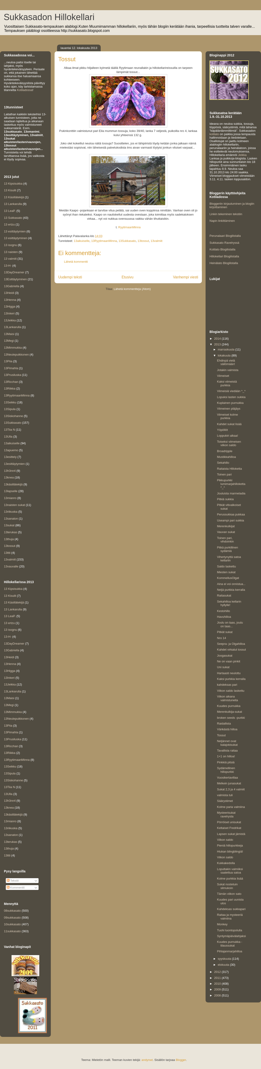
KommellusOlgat (228, 578)
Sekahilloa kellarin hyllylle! (229, 603)
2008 (218, 995)
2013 (218, 344)
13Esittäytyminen (15, 279)
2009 (218, 989)
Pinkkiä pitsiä (225, 762)
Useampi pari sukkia (230, 520)
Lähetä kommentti (76, 261)
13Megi (9, 340)
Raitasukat (224, 595)
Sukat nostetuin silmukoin (227, 886)
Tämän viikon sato (229, 893)
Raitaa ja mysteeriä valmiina (230, 916)
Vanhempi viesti (185, 277)
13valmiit (156, 241)
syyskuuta (225, 958)
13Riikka (9, 388)
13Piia (8, 361)
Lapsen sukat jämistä (231, 834)
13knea (9, 477)
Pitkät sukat (224, 632)
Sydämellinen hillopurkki (226, 770)
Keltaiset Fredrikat (229, 828)
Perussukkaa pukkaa (231, 514)
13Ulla (8, 436)
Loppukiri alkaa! (227, 435)
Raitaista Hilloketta (229, 468)
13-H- (8, 265)
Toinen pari (224, 474)
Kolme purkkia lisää (230, 878)
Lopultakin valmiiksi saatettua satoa (230, 870)
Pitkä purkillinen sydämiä (227, 549)
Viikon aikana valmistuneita (227, 698)
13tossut (143, 241)
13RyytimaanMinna (104, 241)
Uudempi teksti (70, 277)
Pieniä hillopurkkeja (230, 845)
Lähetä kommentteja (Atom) (132, 289)
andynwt (147, 1060)
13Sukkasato (127, 241)
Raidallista (224, 723)
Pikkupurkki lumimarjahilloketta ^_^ (231, 483)
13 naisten (11, 252)
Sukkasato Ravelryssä (224, 242)
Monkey (222, 924)
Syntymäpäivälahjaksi (231, 936)
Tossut (221, 735)
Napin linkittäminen (222, 220)
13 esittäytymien (15, 231)
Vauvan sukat (226, 532)
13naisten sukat (14, 505)
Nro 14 (221, 638)
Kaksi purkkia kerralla (231, 679)
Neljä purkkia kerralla (231, 589)
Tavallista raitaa (227, 750)
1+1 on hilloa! (226, 756)
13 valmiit (10, 258)
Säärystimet (225, 801)
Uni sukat (223, 667)
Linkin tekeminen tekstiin (225, 214)
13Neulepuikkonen (16, 354)
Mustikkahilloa (226, 457)
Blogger (181, 1060)
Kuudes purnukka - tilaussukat (229, 943)
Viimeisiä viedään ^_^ (231, 391)
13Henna (10, 300)
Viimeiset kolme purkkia (227, 416)
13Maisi (9, 334)
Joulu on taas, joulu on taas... (230, 624)
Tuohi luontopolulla (229, 930)
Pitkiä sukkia (225, 499)
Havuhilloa (224, 616)
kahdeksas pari (227, 684)
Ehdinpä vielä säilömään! (226, 362)
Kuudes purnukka (228, 706)
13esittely (10, 457)
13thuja (9, 539)
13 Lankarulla (13, 204)
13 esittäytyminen (15, 238)
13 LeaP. (9, 211)
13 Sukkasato (13, 217)
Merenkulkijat (226, 526)
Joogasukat (224, 655)
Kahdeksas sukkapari (231, 909)
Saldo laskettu (226, 566)
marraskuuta (226, 349)
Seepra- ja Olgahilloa (231, 644)
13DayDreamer (14, 272)
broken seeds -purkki (231, 717)
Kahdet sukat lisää (229, 424)
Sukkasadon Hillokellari (49, 17)
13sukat (9, 525)
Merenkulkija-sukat (229, 711)
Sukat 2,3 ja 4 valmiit (231, 789)
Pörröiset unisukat (229, 822)
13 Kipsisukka (13, 183)
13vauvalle (11, 566)
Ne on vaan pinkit (228, 661)
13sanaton (11, 518)
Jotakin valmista (227, 370)
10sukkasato (12, 924)
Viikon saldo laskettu (230, 690)
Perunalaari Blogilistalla (225, 236)
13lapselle (11, 491)
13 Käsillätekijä (14, 197)
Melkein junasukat (229, 783)
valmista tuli (225, 795)
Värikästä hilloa (227, 729)
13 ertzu (9, 224)
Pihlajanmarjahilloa (229, 951)
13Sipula (10, 409)
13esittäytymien (14, 464)
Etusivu (128, 277)
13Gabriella (11, 286)
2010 (218, 983)
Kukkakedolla (226, 863)
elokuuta (224, 964)
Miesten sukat (226, 572)
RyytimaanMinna (129, 227)
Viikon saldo (225, 839)
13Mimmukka (13, 347)
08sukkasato (12, 910)
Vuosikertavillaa (227, 777)
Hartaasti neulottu (228, 673)
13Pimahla (11, 368)
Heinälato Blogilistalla (223, 263)
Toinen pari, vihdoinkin (225, 539)
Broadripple (224, 451)
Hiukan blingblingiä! (230, 851)
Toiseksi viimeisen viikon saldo (229, 443)
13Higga (9, 306)
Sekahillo (223, 462)
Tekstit (13, 880)
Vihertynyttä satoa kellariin (229, 558)
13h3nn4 (10, 470)
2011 (218, 978)
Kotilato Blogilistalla (222, 249)
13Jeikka (10, 320)
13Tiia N (9, 429)
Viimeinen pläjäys (228, 408)
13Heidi (9, 293)
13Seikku (10, 402)
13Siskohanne (13, 416)
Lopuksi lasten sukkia (231, 397)
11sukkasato (12, 931)
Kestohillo (223, 611)
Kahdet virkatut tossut (231, 649)
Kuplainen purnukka (230, 403)
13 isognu (10, 245)
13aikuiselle (81, 241)
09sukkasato (12, 917)
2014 (218, 338)
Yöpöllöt (222, 430)
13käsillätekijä (13, 484)
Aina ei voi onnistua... (231, 584)
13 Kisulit (10, 190)
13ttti (7, 552)
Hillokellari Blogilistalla (224, 256)
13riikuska (11, 511)
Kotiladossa (24, 90)
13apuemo (11, 450)
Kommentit (16, 887)
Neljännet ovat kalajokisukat (227, 742)
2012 (218, 972)
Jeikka (242, 155)
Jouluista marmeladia (231, 493)
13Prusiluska (12, 375)
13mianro (10, 498)
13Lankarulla (12, 327)
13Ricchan (11, 382)
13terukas (10, 532)
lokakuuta (224, 355)
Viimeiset (223, 376)
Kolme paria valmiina (231, 807)
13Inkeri (9, 313)
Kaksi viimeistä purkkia (227, 383)
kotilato (214, 134)
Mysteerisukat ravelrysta (226, 814)
